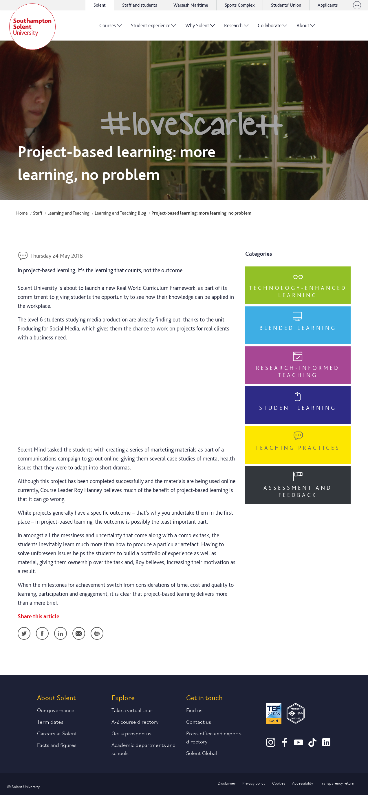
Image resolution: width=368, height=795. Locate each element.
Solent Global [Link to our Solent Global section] (201, 752)
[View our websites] (357, 5)
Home (22, 213)
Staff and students (139, 5)
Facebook (42, 633)
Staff (37, 213)
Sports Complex (240, 5)
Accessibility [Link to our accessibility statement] (302, 783)
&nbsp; (127, 392)
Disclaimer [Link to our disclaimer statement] (226, 783)
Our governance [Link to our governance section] (55, 710)
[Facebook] (284, 744)
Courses (110, 27)
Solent (100, 5)
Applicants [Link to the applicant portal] (328, 5)
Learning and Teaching (68, 213)
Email (78, 633)
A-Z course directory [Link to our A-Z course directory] (135, 721)
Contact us (198, 721)
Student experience (153, 27)
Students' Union (286, 5)
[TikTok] (312, 744)
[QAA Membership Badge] (295, 713)
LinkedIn (60, 633)
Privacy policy (253, 783)
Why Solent (200, 27)
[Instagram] (270, 744)
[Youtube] (298, 744)
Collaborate (272, 27)
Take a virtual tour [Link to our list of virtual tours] (131, 710)
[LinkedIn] (326, 744)
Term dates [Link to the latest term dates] (50, 721)
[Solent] (32, 26)
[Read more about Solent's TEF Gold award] (273, 713)
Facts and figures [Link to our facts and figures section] (56, 744)
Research (236, 27)
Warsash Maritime (190, 5)
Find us (194, 710)
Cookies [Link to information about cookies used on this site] (278, 783)
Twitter (24, 633)
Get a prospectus (131, 733)
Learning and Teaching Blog (120, 213)
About (305, 27)
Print (97, 633)
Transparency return (337, 783)
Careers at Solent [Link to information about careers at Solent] (57, 733)
